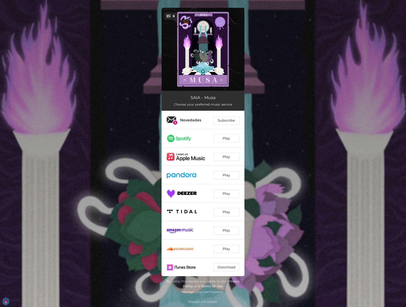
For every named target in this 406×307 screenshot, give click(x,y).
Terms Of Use (212, 286)
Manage (188, 292)
